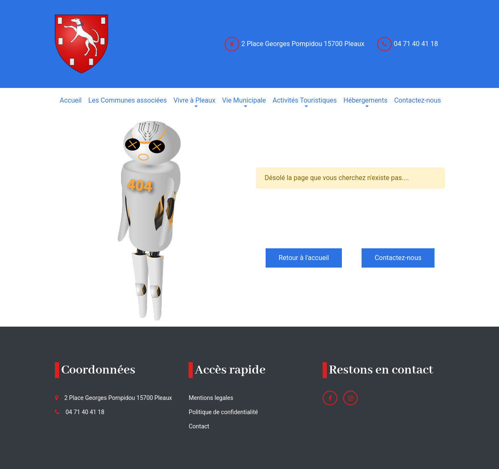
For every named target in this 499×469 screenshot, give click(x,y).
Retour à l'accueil (304, 258)
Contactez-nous (398, 258)
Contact (199, 426)
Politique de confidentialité (223, 412)
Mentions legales (211, 397)
